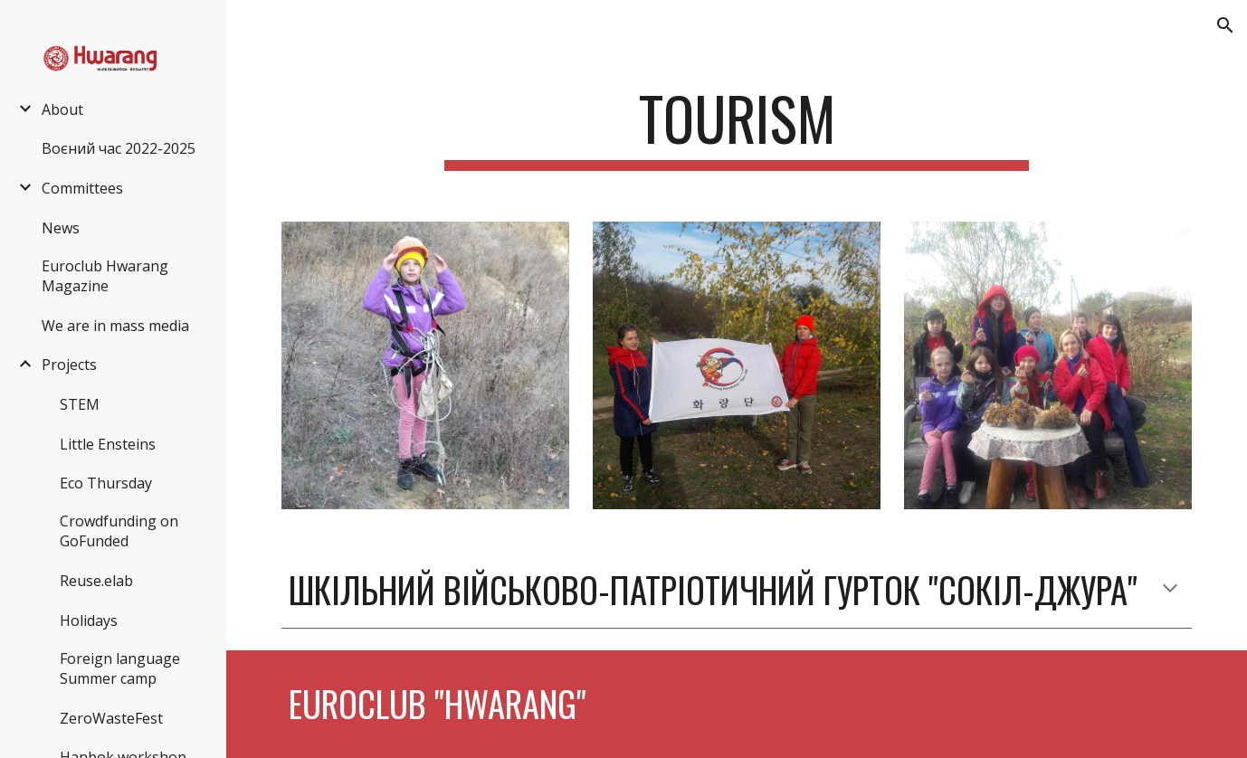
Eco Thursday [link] (106, 483)
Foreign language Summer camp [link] (120, 668)
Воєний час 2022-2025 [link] (118, 148)
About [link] (62, 109)
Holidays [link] (89, 620)
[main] (736, 127)
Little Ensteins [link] (108, 444)
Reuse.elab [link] (96, 581)
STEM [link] (80, 404)
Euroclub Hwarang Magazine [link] (105, 276)
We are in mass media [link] (115, 326)
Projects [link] (69, 364)
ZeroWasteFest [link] (111, 718)
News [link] (61, 228)
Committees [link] (82, 188)
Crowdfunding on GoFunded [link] (119, 531)
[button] (1225, 25)
